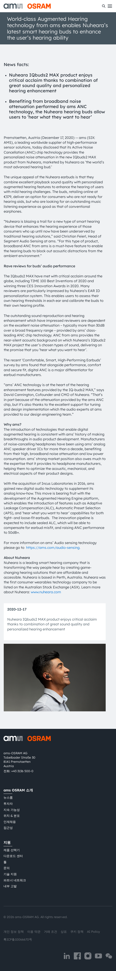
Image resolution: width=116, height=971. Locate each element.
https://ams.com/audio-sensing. (53, 547)
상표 (64, 932)
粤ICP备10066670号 (18, 939)
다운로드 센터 (13, 856)
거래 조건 (50, 932)
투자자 (8, 804)
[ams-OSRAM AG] (27, 6)
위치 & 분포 (12, 816)
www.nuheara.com (46, 592)
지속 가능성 (12, 810)
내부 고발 (10, 886)
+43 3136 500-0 (22, 771)
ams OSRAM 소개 (18, 790)
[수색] (103, 6)
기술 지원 (10, 874)
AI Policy (93, 932)
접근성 (8, 828)
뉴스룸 (8, 798)
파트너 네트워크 (15, 880)
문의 (7, 868)
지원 (7, 842)
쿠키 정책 (76, 932)
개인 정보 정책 (14, 932)
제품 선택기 (12, 850)
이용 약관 (33, 932)
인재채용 (10, 822)
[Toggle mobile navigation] (109, 6)
